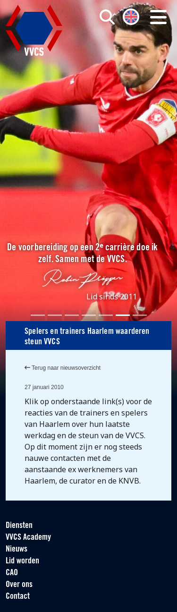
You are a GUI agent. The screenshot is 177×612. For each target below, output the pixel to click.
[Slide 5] (106, 315)
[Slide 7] (140, 315)
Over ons (19, 584)
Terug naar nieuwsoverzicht (63, 368)
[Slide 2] (55, 315)
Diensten (19, 525)
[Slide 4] (89, 315)
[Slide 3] (72, 315)
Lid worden (22, 561)
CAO (12, 573)
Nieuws (16, 549)
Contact (18, 596)
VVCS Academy (28, 537)
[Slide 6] (123, 315)
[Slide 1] (38, 315)
